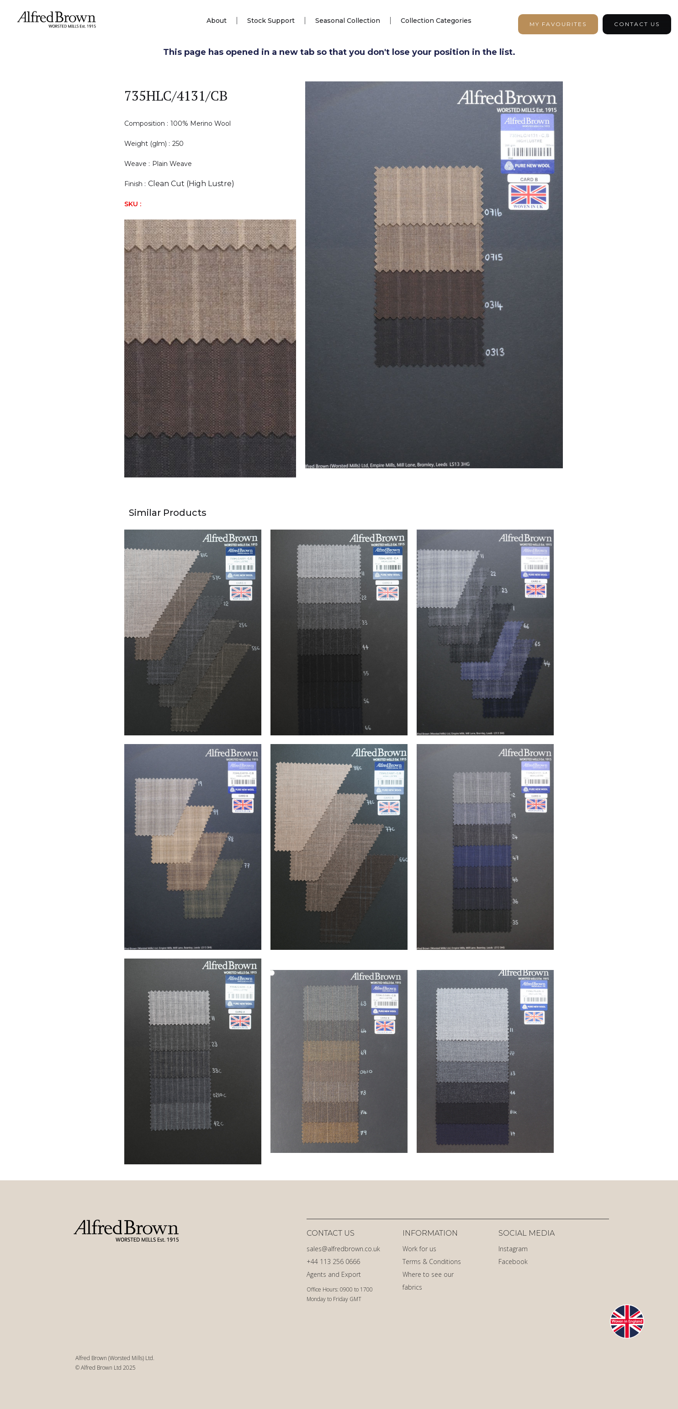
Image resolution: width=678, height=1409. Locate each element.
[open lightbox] (434, 279)
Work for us (419, 1248)
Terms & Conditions (432, 1261)
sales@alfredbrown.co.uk (343, 1248)
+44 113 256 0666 (333, 1261)
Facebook (513, 1261)
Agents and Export (334, 1274)
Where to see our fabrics (428, 1280)
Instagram (513, 1248)
